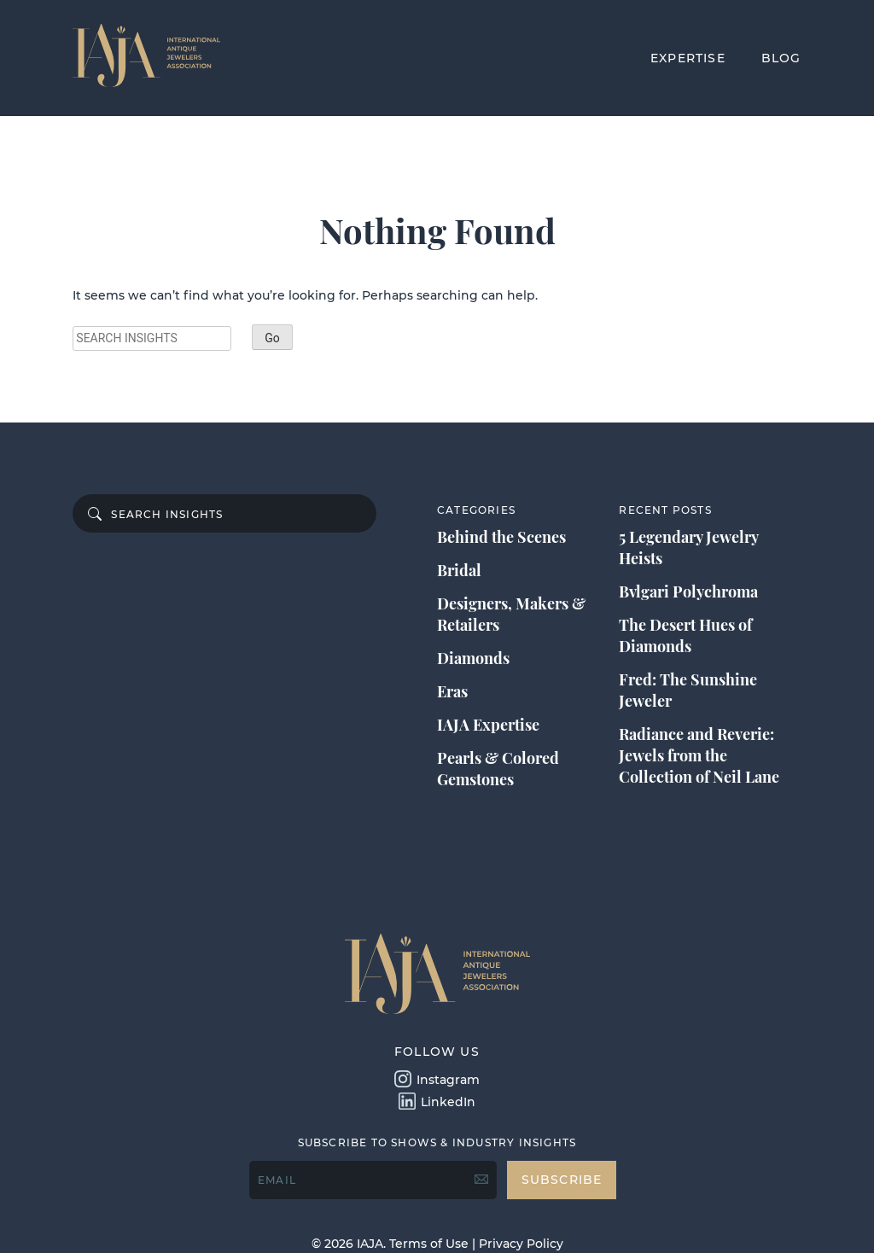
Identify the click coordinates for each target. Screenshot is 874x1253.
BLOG (781, 58)
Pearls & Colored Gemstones (498, 769)
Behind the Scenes (501, 537)
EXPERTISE (687, 58)
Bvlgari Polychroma (688, 591)
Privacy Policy (521, 1243)
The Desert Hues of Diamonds (685, 635)
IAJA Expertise (488, 724)
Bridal (459, 570)
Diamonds (473, 658)
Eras (452, 691)
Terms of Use (429, 1243)
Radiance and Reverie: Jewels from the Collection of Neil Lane (699, 755)
